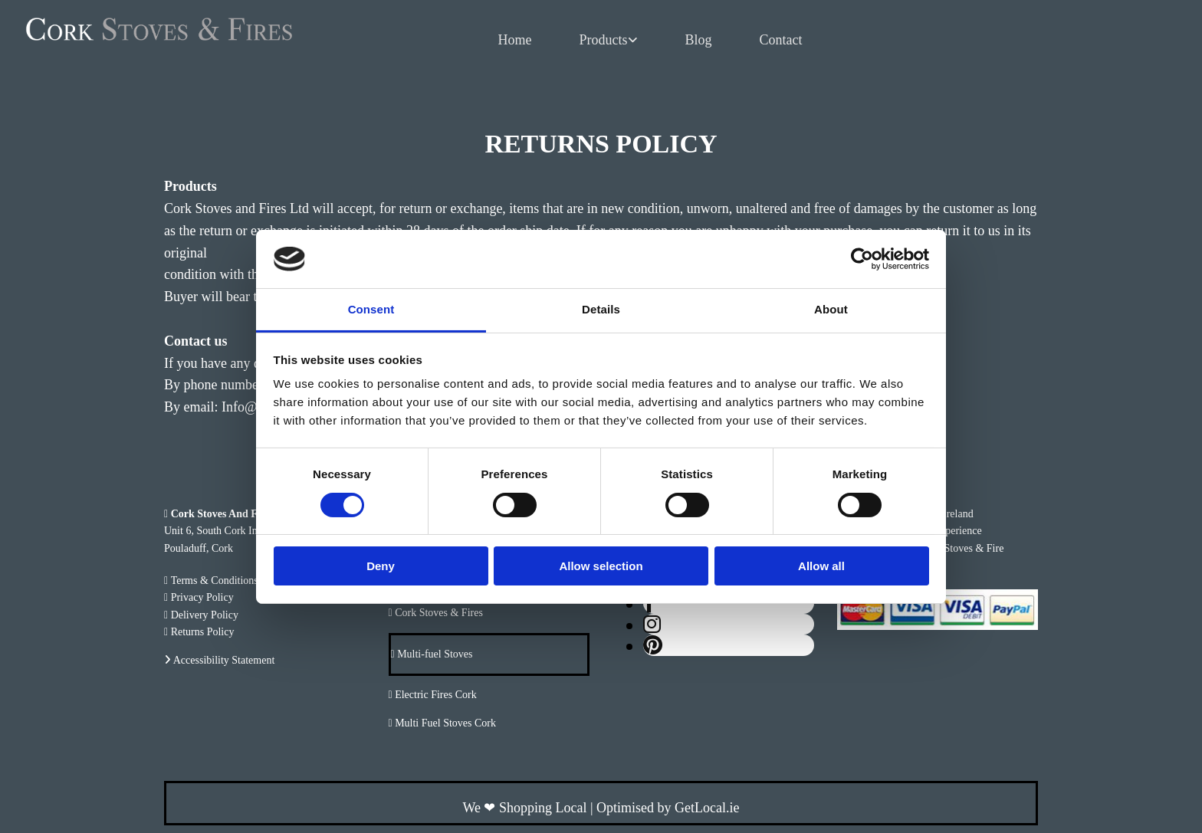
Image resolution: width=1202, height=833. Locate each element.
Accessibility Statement (224, 660)
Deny (380, 565)
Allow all (821, 565)
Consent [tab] (371, 309)
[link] (609, 40)
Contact (781, 40)
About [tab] (831, 309)
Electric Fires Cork (436, 694)
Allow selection (600, 565)
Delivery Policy (204, 615)
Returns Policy (203, 632)
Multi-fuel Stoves (434, 654)
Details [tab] (601, 309)
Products (604, 40)
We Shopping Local (524, 807)
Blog (698, 40)
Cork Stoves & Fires (439, 612)
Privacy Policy (202, 597)
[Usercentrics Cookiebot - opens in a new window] (862, 259)
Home (515, 40)
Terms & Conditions (214, 580)
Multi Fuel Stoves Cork (445, 723)
